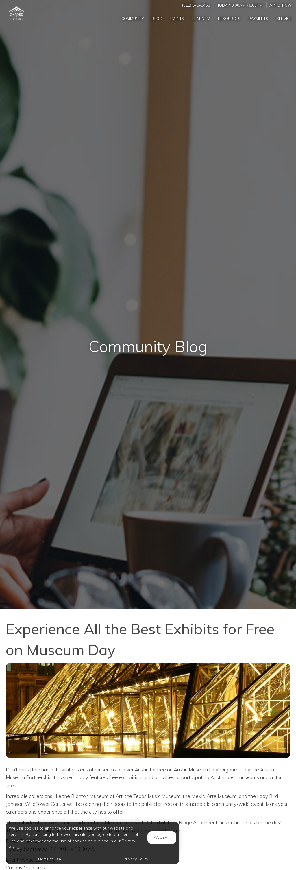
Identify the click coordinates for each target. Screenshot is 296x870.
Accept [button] (162, 837)
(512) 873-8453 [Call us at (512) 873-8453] (196, 5)
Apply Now (280, 5)
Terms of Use (49, 858)
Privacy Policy (135, 858)
